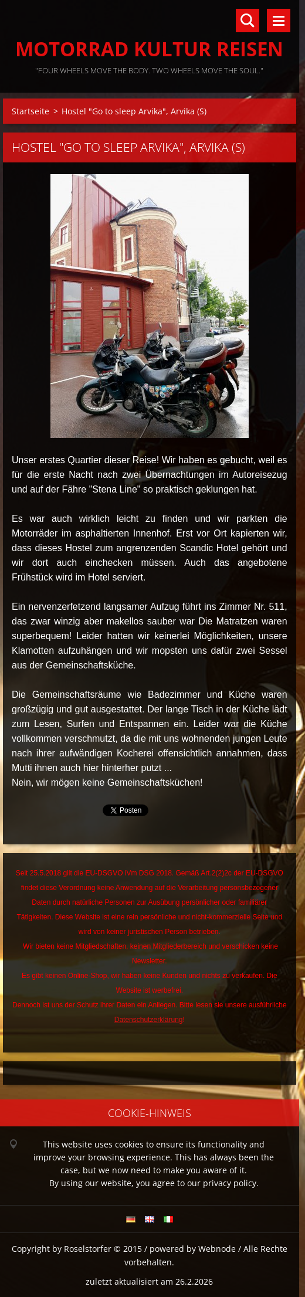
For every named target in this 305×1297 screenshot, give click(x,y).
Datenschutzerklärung (148, 1020)
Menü (278, 20)
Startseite (30, 111)
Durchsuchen (247, 20)
